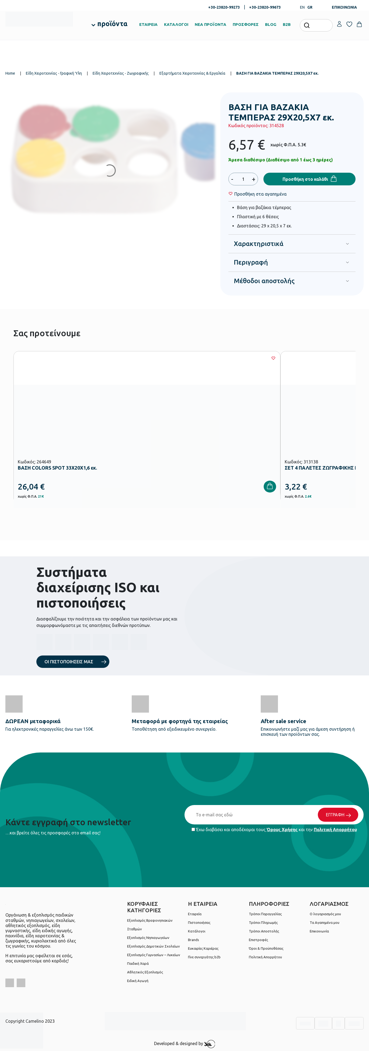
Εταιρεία (194, 914)
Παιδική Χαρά (138, 963)
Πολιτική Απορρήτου (335, 829)
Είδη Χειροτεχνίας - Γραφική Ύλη (54, 73)
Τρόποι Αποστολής (264, 931)
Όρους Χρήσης (282, 829)
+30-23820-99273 (224, 7)
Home (10, 73)
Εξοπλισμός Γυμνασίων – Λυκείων (153, 955)
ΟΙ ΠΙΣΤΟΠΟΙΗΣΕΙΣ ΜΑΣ (68, 661)
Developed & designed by (184, 1044)
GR (309, 7)
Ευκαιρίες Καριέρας (203, 948)
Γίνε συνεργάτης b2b (204, 957)
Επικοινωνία (319, 931)
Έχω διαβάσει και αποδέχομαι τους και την (274, 829)
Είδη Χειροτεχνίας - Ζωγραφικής (121, 73)
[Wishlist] (260, 194)
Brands (193, 940)
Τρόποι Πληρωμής (263, 922)
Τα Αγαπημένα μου (324, 922)
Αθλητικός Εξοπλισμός (145, 972)
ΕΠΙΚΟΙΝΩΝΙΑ (344, 7)
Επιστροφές (258, 940)
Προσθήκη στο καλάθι (305, 179)
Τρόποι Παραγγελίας (265, 914)
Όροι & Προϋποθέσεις (266, 948)
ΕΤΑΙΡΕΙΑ (148, 24)
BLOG (270, 24)
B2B (287, 24)
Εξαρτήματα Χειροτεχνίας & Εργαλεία (192, 73)
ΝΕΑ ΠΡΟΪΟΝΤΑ (210, 24)
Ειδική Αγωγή (137, 981)
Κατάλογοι (196, 931)
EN (302, 7)
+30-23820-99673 (265, 7)
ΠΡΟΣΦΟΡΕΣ (246, 24)
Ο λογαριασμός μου (325, 914)
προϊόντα (112, 23)
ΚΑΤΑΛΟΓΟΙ (176, 24)
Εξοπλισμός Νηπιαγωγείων (148, 937)
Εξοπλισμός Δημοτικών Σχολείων (153, 946)
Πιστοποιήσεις (199, 922)
